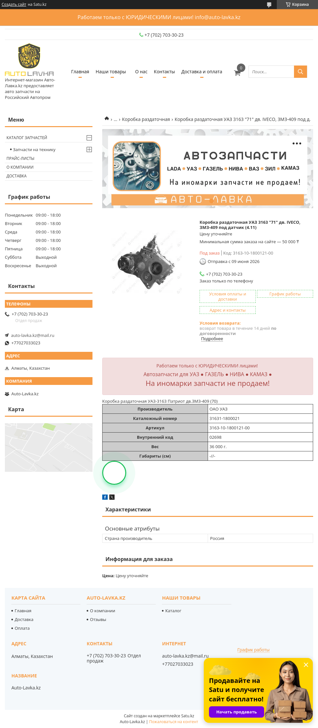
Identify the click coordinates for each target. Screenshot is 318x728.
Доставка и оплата (201, 71)
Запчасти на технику (34, 149)
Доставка (16, 176)
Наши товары (111, 71)
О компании (19, 167)
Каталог (173, 611)
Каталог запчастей (26, 137)
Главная (80, 71)
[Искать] (300, 72)
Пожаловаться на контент (173, 721)
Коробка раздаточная (146, 119)
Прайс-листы (20, 158)
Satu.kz (187, 716)
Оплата (22, 628)
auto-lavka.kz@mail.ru (32, 335)
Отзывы (98, 619)
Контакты (164, 71)
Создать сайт (14, 4)
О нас (141, 71)
